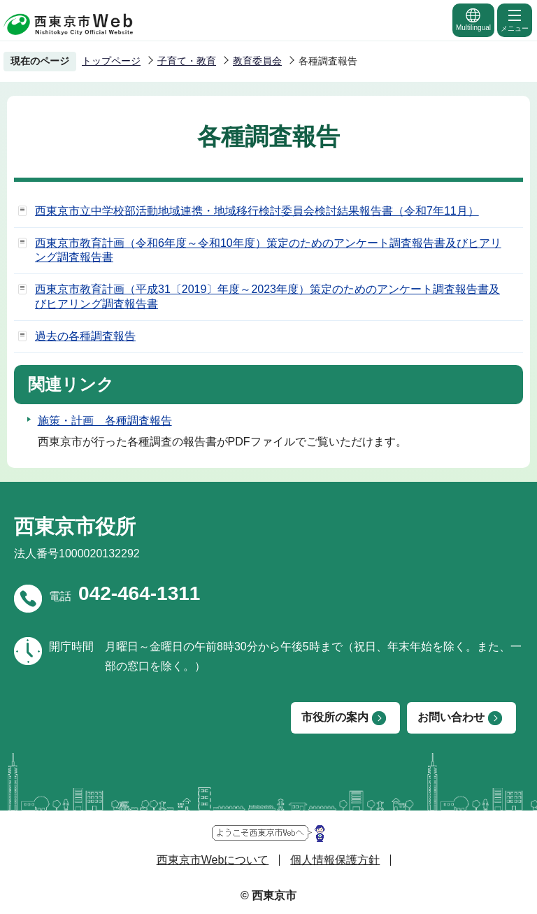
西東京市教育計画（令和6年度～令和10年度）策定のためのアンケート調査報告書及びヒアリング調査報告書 (268, 250)
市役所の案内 (334, 717)
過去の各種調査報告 (85, 336)
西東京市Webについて (213, 860)
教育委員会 (257, 60)
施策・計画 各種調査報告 (105, 421)
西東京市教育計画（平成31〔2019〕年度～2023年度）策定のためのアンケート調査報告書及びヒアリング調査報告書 (267, 296)
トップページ (111, 60)
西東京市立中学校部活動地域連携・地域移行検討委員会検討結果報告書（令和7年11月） (257, 211)
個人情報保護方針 (335, 860)
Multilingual (473, 19)
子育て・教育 (186, 60)
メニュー (515, 19)
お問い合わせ (451, 717)
